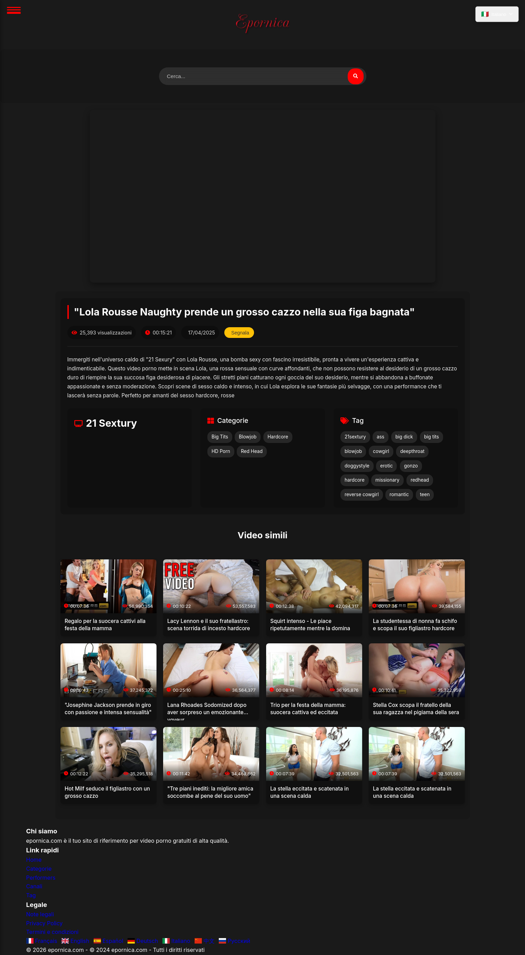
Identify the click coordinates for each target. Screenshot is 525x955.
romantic (399, 495)
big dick (404, 437)
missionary (387, 480)
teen (425, 495)
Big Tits (220, 437)
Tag (31, 895)
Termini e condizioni (52, 932)
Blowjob (247, 437)
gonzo (411, 466)
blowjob (353, 451)
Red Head (252, 451)
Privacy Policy (44, 923)
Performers (41, 877)
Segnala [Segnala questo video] (241, 333)
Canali (34, 886)
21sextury (355, 437)
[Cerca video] (355, 76)
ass (380, 437)
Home (34, 860)
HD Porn (221, 451)
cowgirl (381, 451)
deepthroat (412, 451)
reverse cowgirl (362, 495)
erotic (386, 466)
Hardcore (278, 437)
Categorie (39, 869)
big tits (431, 437)
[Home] (262, 24)
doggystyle (357, 466)
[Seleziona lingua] (496, 15)
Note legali (40, 914)
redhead (420, 480)
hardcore (355, 480)
